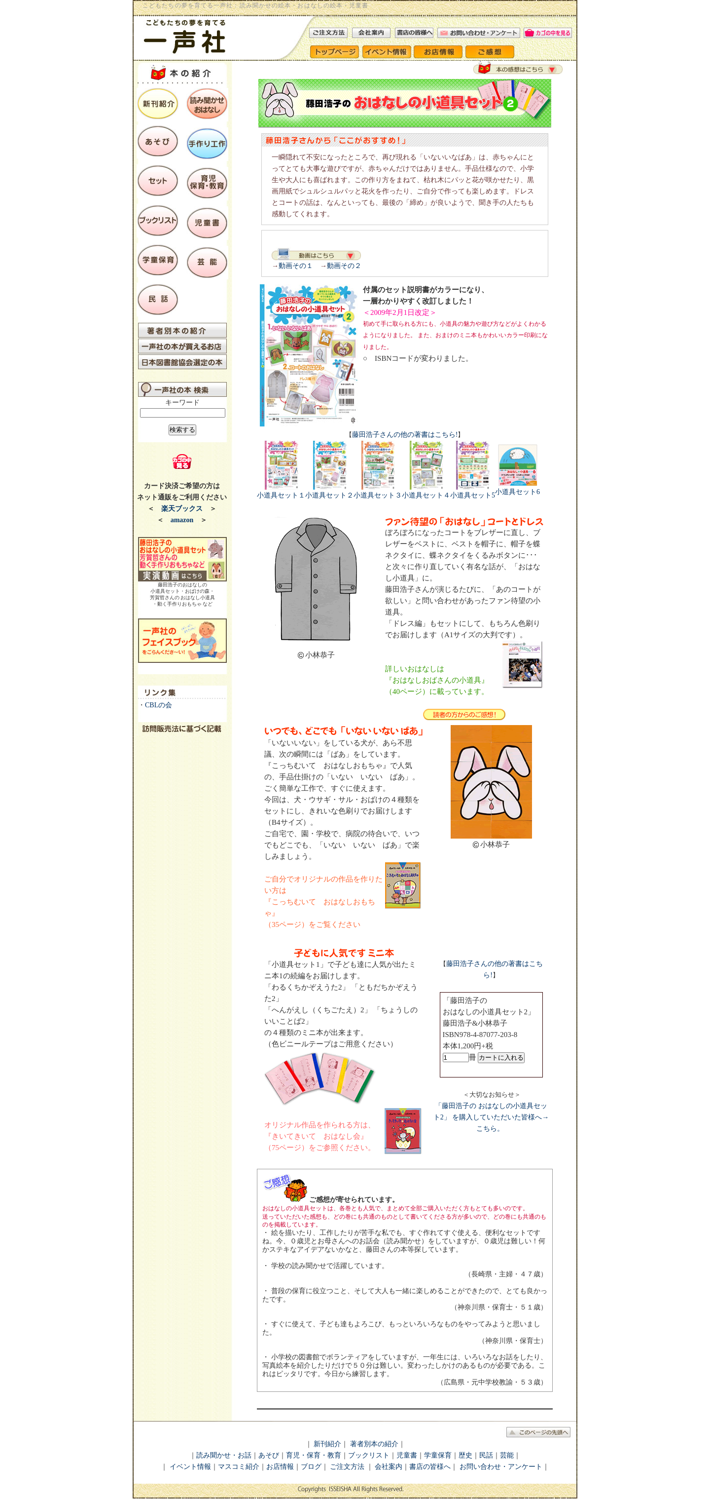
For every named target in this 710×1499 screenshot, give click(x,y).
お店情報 (280, 1466)
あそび (268, 1455)
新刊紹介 (327, 1444)
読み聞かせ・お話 (223, 1455)
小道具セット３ (378, 491)
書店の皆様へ (430, 1466)
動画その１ (296, 265)
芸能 (507, 1455)
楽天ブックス (182, 508)
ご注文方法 (347, 1466)
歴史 (465, 1455)
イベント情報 (190, 1466)
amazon (182, 520)
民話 (486, 1455)
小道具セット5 (472, 491)
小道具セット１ (281, 491)
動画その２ (344, 265)
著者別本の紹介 (374, 1444)
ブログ (311, 1466)
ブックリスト (369, 1455)
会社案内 (388, 1466)
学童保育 (438, 1455)
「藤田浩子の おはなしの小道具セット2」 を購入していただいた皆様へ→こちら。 (491, 1117)
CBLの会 (158, 705)
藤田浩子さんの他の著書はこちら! (405, 434)
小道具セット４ (426, 491)
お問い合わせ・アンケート (501, 1466)
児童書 (406, 1455)
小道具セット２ (329, 491)
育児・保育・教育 (313, 1455)
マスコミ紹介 (238, 1466)
